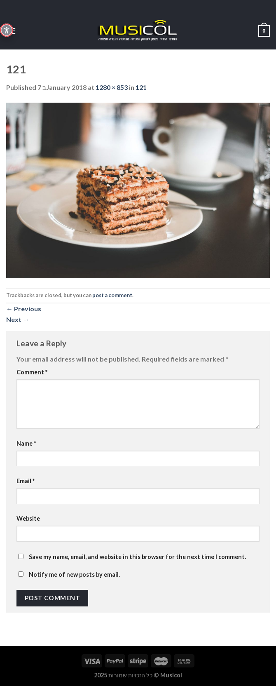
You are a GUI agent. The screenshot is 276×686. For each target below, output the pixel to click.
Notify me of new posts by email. (74, 574)
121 (141, 87)
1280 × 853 (112, 87)
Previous (23, 308)
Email (25, 480)
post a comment (112, 295)
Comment (31, 372)
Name (26, 443)
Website (28, 518)
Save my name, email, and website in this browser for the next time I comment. (137, 556)
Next (17, 319)
